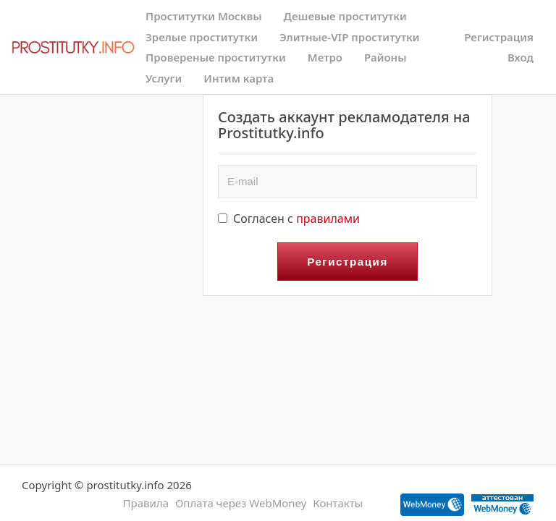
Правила (146, 503)
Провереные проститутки (216, 57)
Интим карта (238, 78)
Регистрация (499, 37)
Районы (385, 57)
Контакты (338, 503)
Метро (325, 57)
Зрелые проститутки (202, 37)
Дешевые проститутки (345, 16)
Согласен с (289, 218)
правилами (328, 218)
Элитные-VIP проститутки (349, 37)
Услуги (164, 78)
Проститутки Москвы (204, 16)
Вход (520, 57)
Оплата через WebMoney (241, 503)
